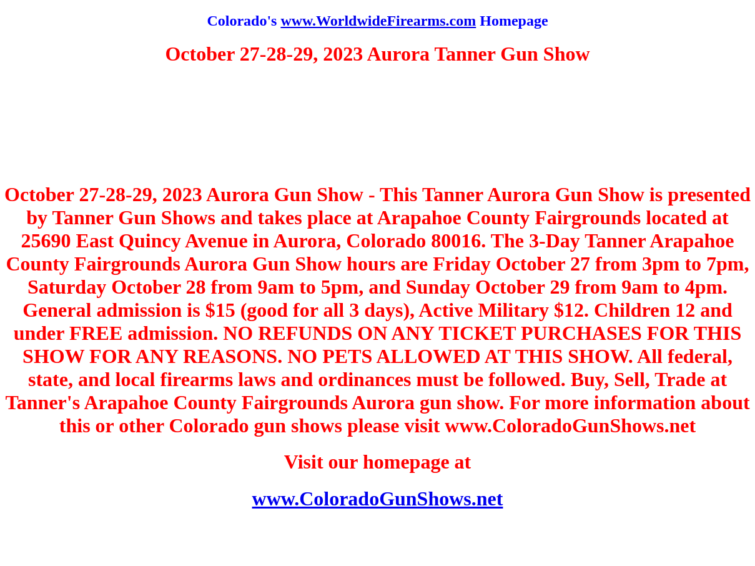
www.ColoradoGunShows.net (377, 498)
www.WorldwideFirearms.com (378, 20)
